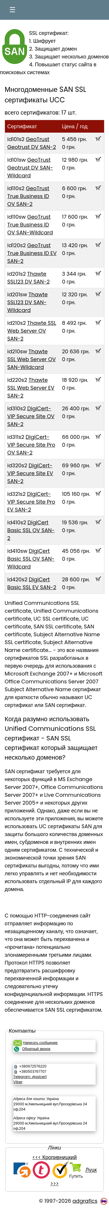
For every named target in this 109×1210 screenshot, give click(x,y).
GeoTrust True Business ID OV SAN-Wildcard (30, 224)
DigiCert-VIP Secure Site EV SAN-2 (30, 473)
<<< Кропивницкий (54, 1157)
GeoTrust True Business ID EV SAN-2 (32, 253)
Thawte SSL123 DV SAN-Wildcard (27, 302)
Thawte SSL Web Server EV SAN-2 (30, 387)
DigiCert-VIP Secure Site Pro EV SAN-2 (31, 501)
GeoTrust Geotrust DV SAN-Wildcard (30, 167)
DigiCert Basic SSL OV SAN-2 (31, 530)
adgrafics (84, 1200)
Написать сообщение (40, 1042)
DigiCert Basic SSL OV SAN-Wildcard (31, 558)
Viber (17, 1081)
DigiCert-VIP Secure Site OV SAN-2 (31, 416)
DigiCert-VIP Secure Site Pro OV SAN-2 (31, 444)
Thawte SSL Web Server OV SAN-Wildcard (31, 359)
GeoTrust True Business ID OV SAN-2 (28, 196)
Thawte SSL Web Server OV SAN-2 (31, 330)
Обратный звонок (36, 1048)
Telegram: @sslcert (30, 1076)
